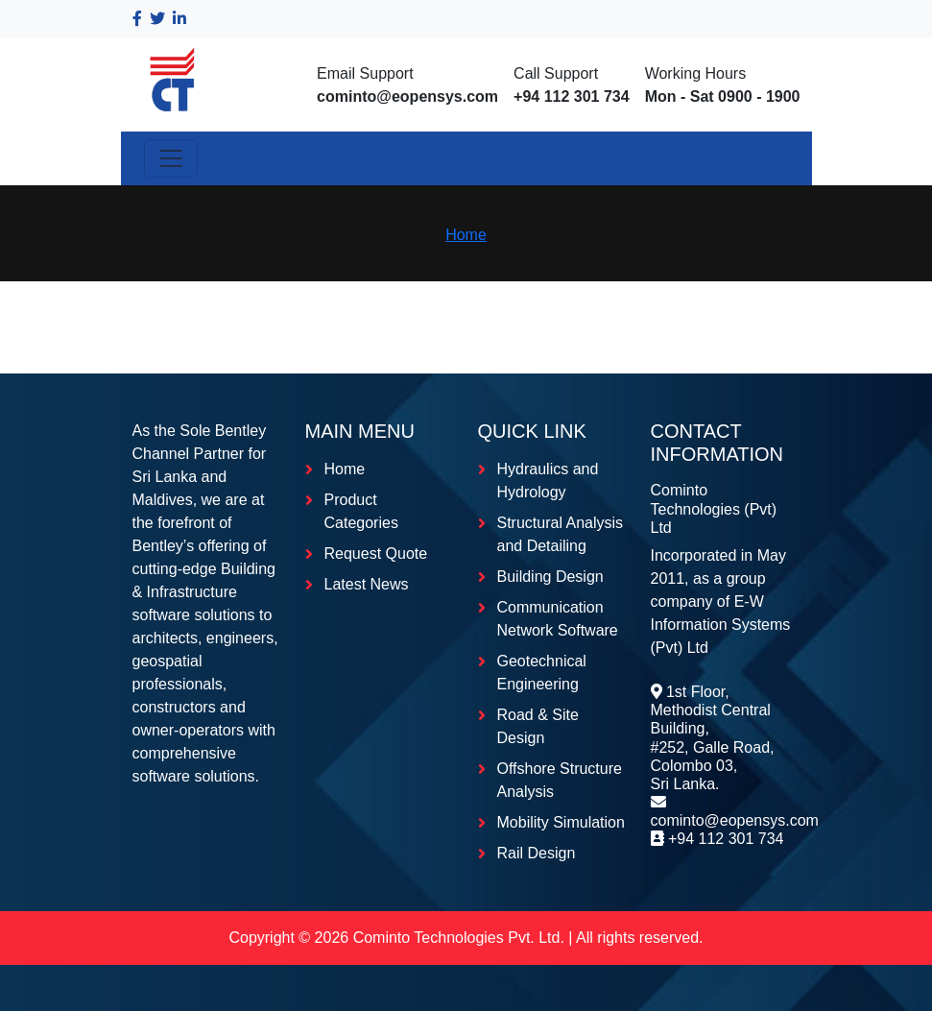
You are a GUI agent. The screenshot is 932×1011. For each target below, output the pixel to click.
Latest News (366, 584)
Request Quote (376, 553)
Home (466, 235)
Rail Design (536, 853)
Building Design (550, 576)
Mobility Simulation (561, 822)
